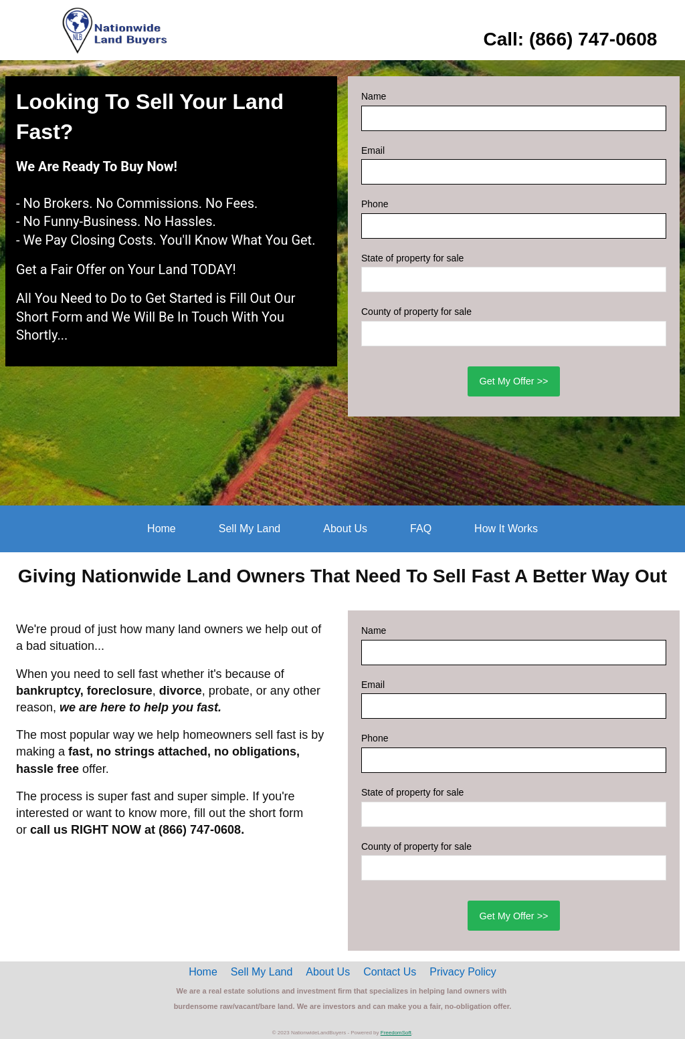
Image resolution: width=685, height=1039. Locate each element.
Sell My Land (250, 528)
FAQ (420, 528)
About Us (345, 528)
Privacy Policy (462, 971)
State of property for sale (412, 258)
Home (161, 528)
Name (373, 96)
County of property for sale (416, 311)
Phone (374, 204)
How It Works (506, 528)
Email (373, 150)
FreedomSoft (396, 1033)
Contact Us (389, 971)
